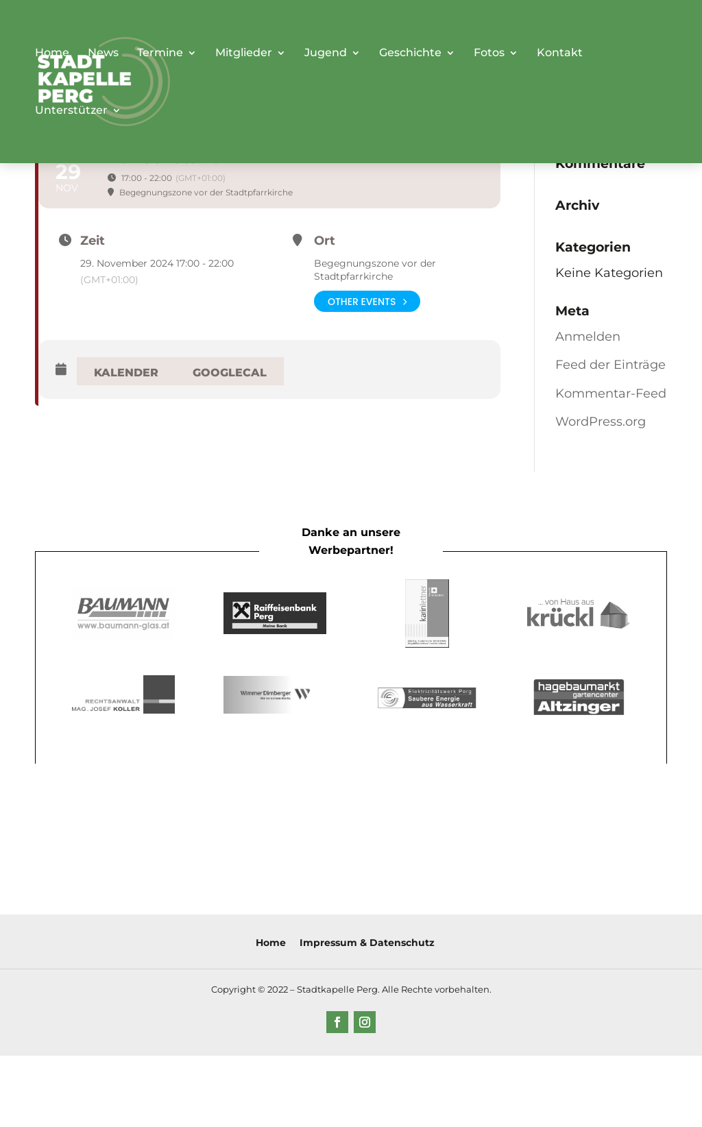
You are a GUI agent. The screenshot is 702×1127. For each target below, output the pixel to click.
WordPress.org (600, 421)
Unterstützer (71, 111)
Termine (160, 53)
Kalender (126, 372)
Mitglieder (243, 53)
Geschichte (410, 53)
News (103, 53)
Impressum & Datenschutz (367, 942)
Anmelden (587, 336)
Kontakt (560, 53)
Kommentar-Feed (610, 393)
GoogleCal (230, 372)
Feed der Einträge (610, 364)
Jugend (325, 53)
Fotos (489, 53)
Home (52, 53)
